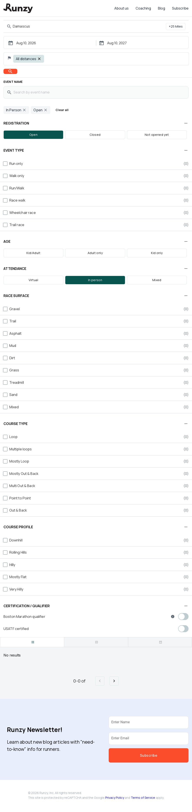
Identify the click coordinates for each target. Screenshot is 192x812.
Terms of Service (143, 798)
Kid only (156, 253)
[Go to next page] (114, 681)
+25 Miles (175, 26)
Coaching (143, 8)
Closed (95, 135)
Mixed (156, 280)
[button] (96, 123)
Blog (161, 8)
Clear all (62, 110)
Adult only (95, 253)
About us (121, 8)
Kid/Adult (33, 253)
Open (33, 135)
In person (95, 280)
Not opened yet (157, 135)
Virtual (33, 280)
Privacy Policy (114, 798)
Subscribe (180, 8)
